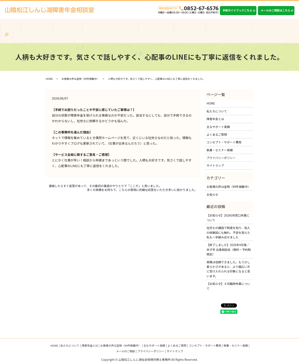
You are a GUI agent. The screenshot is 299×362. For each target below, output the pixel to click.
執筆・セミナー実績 (249, 27)
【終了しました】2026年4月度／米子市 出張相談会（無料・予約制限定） (229, 241)
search (271, 27)
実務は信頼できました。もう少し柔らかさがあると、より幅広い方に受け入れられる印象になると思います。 (228, 260)
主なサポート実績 (150, 27)
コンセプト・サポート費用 (212, 27)
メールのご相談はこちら (275, 10)
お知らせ (212, 186)
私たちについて (49, 27)
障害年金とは (74, 27)
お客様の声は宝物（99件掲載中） (111, 27)
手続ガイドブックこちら (237, 10)
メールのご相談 (125, 343)
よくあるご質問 (178, 27)
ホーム (28, 27)
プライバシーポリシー (221, 149)
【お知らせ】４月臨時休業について (228, 277)
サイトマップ (215, 157)
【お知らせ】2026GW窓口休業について (228, 209)
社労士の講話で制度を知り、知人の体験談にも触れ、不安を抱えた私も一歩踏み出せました (228, 224)
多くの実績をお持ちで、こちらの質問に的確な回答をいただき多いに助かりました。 (142, 181)
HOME (49, 70)
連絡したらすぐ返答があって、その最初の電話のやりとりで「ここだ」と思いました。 (105, 177)
